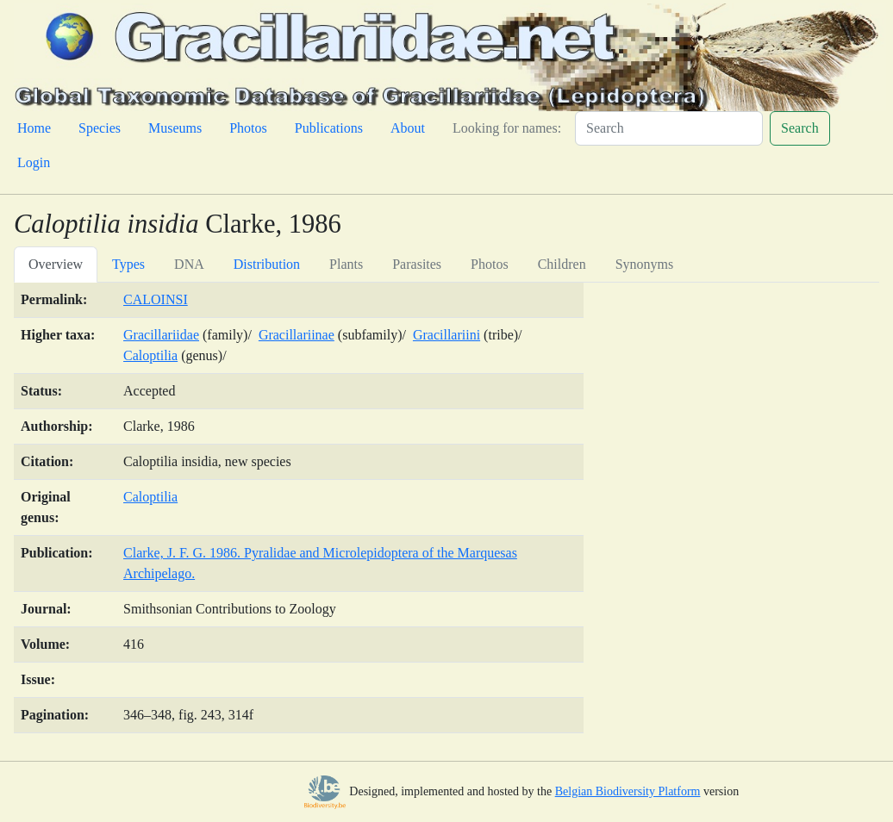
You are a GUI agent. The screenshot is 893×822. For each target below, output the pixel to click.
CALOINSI (155, 299)
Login (33, 162)
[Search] (669, 128)
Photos (248, 128)
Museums (175, 128)
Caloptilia (150, 355)
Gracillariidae (161, 334)
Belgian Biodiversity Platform (628, 791)
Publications (329, 128)
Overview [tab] (55, 264)
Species (99, 128)
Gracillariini (446, 334)
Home (34, 128)
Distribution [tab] (267, 264)
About (407, 128)
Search (800, 128)
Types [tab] (128, 264)
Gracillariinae (296, 334)
